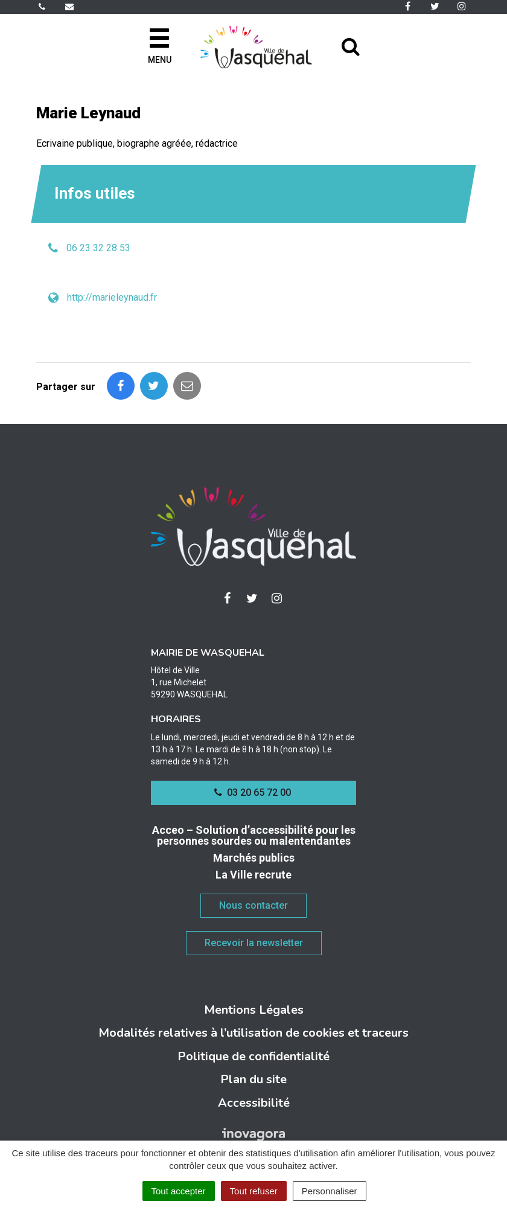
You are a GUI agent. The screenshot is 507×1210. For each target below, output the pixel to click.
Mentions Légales (254, 1010)
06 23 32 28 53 (98, 248)
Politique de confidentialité (253, 1056)
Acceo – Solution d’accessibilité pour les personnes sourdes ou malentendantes (254, 835)
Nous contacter (253, 905)
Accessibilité (254, 1103)
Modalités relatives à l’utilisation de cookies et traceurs (253, 1033)
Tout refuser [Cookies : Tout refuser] (254, 1191)
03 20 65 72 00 (252, 792)
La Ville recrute (253, 874)
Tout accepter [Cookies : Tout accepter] (178, 1191)
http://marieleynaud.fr (112, 297)
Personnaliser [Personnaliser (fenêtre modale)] (329, 1191)
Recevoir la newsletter (254, 943)
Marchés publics (254, 857)
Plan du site (253, 1079)
